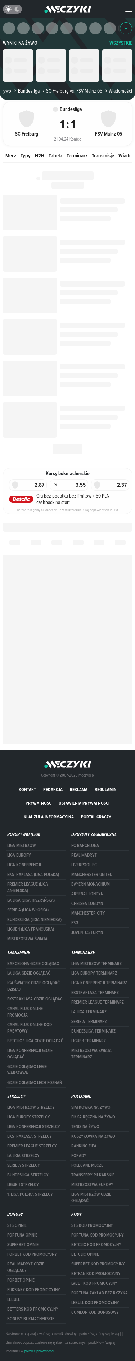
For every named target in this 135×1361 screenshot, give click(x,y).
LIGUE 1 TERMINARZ (88, 1041)
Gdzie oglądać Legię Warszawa (27, 1070)
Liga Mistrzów (21, 845)
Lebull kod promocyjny (95, 1303)
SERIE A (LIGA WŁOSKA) (28, 910)
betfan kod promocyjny (96, 1274)
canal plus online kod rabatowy (29, 1028)
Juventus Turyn (87, 932)
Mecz (10, 155)
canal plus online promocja (25, 1012)
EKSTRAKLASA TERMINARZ (95, 992)
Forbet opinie (21, 1280)
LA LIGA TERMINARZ (89, 1012)
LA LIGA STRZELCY (23, 1156)
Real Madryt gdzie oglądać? (25, 1267)
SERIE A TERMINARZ (89, 1021)
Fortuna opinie (22, 1235)
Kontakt (27, 789)
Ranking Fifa (83, 1146)
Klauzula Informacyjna (49, 816)
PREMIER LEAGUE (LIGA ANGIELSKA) (27, 887)
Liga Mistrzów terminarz (96, 963)
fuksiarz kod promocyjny (33, 1290)
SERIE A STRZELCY (23, 1165)
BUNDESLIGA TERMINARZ (93, 1031)
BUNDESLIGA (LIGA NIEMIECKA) (34, 919)
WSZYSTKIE (120, 43)
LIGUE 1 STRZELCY (23, 1185)
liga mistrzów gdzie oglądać (91, 1197)
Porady (78, 1156)
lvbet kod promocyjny (94, 1283)
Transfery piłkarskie (92, 1175)
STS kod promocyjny (92, 1225)
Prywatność (38, 803)
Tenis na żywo (85, 1127)
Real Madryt (84, 855)
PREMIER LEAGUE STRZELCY (32, 1146)
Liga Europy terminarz (94, 973)
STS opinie (17, 1225)
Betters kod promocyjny (32, 1309)
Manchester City (88, 913)
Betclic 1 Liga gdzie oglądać (35, 1041)
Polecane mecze (87, 1165)
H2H (39, 155)
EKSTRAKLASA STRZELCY (29, 1136)
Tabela (55, 155)
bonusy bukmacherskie (30, 1319)
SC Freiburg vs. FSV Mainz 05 (71, 90)
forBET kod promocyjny (32, 1254)
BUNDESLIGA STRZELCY (28, 1175)
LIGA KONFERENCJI (24, 865)
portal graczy (96, 816)
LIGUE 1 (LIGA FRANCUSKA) (30, 929)
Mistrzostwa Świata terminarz (91, 1054)
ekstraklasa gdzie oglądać (35, 999)
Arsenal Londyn (87, 894)
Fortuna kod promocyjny (97, 1235)
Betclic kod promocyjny (96, 1245)
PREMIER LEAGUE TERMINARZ (97, 1002)
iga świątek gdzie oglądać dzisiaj (33, 986)
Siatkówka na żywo (91, 1107)
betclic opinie (85, 1254)
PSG (74, 923)
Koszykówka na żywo (93, 1136)
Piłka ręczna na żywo (93, 1117)
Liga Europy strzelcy (28, 1117)
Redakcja (53, 789)
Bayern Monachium (90, 884)
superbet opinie (23, 1245)
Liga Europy (19, 855)
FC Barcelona (85, 845)
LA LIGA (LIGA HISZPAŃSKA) (31, 900)
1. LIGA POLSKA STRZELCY (30, 1194)
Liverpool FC (84, 865)
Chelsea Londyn (87, 903)
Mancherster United (91, 874)
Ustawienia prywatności (84, 803)
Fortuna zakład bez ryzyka (99, 1293)
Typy (26, 155)
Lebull (13, 1299)
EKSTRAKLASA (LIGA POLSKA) (33, 874)
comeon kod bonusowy (95, 1312)
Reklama (78, 789)
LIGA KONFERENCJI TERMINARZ (99, 983)
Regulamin (106, 789)
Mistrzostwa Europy (92, 1185)
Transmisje (103, 155)
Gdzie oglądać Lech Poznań (34, 1083)
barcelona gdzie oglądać (33, 963)
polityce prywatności (39, 1351)
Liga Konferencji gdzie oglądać (30, 1054)
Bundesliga (26, 90)
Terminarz (77, 155)
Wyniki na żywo (20, 43)
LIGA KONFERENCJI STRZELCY (33, 1127)
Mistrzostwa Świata (27, 939)
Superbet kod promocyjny (98, 1264)
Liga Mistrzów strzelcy (31, 1107)
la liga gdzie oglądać (28, 973)
